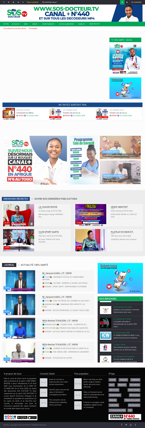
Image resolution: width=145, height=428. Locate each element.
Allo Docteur (118, 304)
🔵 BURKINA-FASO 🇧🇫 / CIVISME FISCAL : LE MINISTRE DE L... (65, 325)
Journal (112, 380)
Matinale (113, 400)
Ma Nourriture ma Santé (123, 316)
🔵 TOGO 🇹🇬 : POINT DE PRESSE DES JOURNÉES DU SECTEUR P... (66, 301)
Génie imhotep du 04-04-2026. (122, 211)
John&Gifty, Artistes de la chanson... (124, 239)
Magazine (122, 385)
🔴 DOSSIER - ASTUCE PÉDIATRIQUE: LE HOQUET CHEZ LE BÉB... (66, 310)
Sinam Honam (134, 390)
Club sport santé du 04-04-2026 (50, 236)
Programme (33, 28)
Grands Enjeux (115, 395)
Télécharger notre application (14, 28)
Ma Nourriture (134, 405)
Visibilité (81, 24)
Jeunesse (123, 380)
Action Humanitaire (66, 24)
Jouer (6, 223)
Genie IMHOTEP (94, 24)
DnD (130, 410)
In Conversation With (117, 410)
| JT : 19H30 (57, 273)
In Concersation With (122, 342)
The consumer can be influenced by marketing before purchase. (58, 402)
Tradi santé (114, 405)
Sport (112, 385)
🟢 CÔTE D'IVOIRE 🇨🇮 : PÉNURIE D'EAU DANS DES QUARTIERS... (65, 328)
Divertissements (48, 24)
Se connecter (136, 2)
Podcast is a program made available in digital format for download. (93, 404)
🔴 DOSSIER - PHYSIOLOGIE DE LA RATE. (57, 358)
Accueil (6, 24)
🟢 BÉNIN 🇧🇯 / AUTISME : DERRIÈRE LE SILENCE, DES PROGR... (65, 283)
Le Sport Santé (119, 353)
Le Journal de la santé (122, 328)
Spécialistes (134, 385)
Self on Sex (114, 390)
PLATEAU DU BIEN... (23, 110)
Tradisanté (135, 380)
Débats (34, 24)
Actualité (15, 24)
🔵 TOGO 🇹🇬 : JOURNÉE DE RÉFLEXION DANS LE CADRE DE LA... (65, 348)
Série (26, 24)
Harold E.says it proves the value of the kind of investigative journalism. (59, 392)
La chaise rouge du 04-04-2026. (50, 211)
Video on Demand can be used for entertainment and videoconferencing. (93, 394)
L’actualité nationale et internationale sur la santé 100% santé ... (125, 333)
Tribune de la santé (132, 400)
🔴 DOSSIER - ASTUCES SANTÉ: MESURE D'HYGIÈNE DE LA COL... (66, 332)
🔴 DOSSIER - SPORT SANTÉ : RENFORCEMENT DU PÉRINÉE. (64, 287)
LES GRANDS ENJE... (70, 110)
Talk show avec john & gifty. (121, 236)
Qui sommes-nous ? (49, 2)
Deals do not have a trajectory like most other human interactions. (58, 381)
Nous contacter (33, 2)
